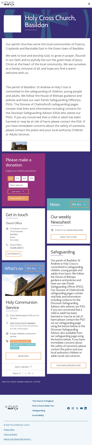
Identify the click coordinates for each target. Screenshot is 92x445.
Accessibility (38, 415)
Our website (13, 253)
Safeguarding (38, 410)
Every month (17, 198)
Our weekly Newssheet (61, 219)
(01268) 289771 (17, 247)
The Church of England (42, 401)
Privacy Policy (9, 430)
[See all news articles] (79, 204)
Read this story (68, 237)
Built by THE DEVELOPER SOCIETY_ (17, 439)
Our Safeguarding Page (68, 365)
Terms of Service (10, 434)
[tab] (23, 367)
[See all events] (34, 268)
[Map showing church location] (68, 174)
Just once (18, 191)
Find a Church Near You (43, 405)
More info (23, 356)
